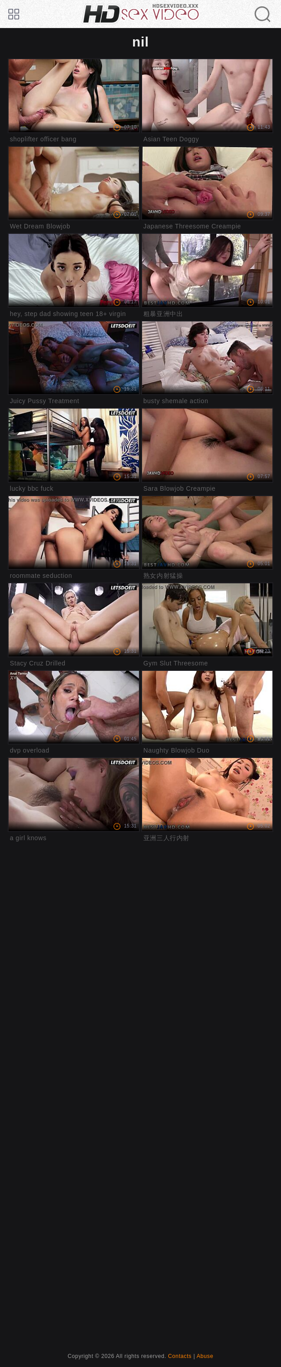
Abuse (204, 1356)
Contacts (179, 1356)
